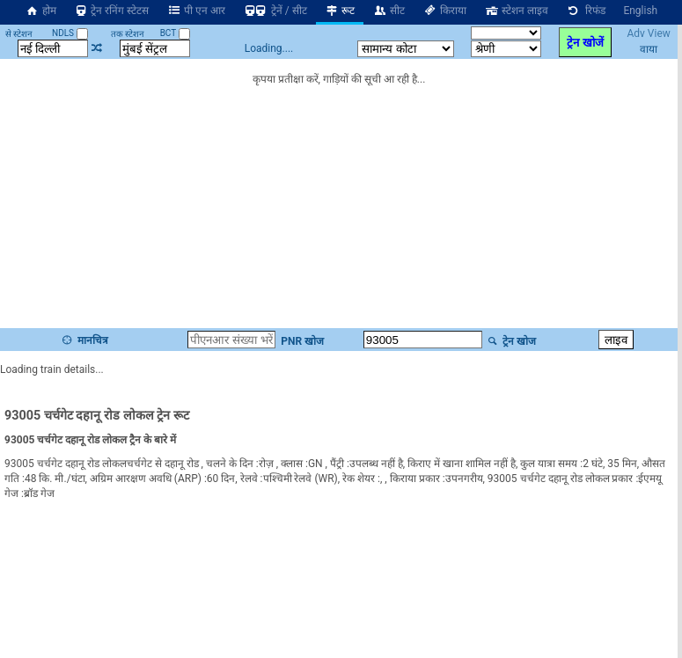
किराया (444, 10)
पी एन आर (195, 10)
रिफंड (586, 10)
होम (40, 10)
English (640, 10)
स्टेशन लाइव (516, 10)
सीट (388, 10)
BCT (175, 33)
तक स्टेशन (127, 34)
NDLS (70, 33)
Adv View (648, 33)
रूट (340, 10)
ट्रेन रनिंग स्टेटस (112, 10)
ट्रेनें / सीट (275, 10)
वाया (648, 49)
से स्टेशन (19, 34)
